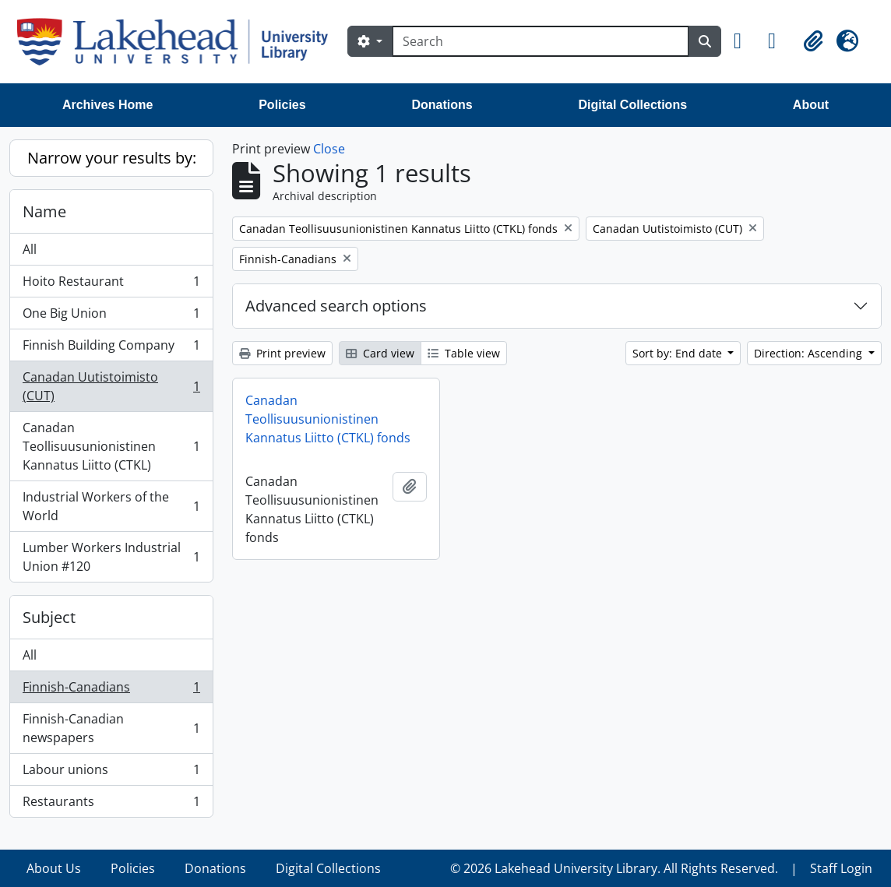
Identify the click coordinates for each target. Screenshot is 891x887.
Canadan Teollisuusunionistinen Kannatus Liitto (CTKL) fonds (327, 419)
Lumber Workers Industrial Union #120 (111, 557)
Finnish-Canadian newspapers (111, 728)
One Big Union (111, 316)
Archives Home (107, 104)
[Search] (540, 41)
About (811, 104)
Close (329, 148)
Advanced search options (336, 305)
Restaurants (111, 804)
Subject (49, 617)
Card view (380, 353)
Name (44, 211)
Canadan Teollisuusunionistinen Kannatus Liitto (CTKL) (111, 446)
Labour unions (111, 773)
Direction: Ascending (809, 353)
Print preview (282, 353)
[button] (744, 41)
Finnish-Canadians (111, 690)
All (30, 249)
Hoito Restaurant (111, 284)
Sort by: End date (678, 353)
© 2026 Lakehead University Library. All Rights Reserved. (614, 868)
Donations (441, 104)
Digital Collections (632, 104)
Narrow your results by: (111, 157)
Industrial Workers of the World (111, 506)
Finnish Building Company (111, 348)
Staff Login (841, 868)
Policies (282, 104)
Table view (464, 353)
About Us (53, 868)
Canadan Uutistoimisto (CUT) (111, 386)
